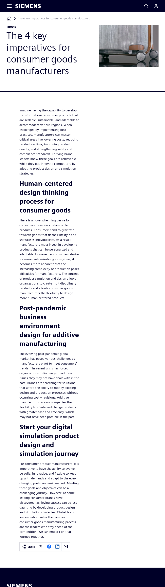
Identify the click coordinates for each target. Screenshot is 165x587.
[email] (66, 547)
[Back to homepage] (9, 18)
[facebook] (49, 547)
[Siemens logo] (28, 6)
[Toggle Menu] (9, 6)
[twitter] (41, 547)
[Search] (146, 6)
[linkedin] (57, 547)
